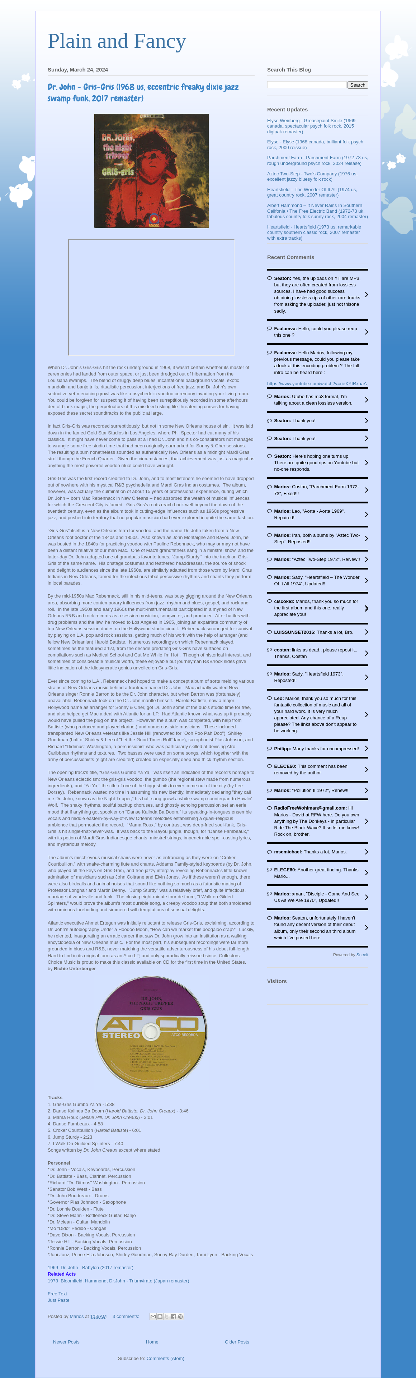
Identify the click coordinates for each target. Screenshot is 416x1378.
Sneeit (362, 954)
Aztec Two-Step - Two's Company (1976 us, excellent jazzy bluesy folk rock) (312, 176)
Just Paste (59, 1300)
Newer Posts (66, 1342)
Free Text (57, 1293)
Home (152, 1342)
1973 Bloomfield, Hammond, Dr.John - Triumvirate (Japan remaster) (118, 1280)
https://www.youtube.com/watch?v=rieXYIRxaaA (317, 383)
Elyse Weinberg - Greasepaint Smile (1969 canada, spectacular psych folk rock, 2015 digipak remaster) (311, 126)
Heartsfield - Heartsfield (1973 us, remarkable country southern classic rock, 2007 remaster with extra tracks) (314, 232)
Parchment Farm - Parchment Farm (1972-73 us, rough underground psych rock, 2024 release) (317, 160)
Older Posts (237, 1342)
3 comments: (127, 1316)
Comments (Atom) (165, 1358)
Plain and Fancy (117, 40)
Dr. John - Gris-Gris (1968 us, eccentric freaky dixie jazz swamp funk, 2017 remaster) (143, 92)
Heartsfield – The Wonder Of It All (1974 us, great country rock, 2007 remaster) (312, 192)
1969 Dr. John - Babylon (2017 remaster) (90, 1267)
